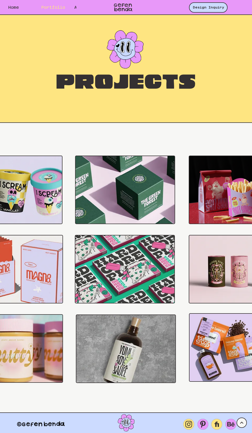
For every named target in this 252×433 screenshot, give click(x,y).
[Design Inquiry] (208, 7)
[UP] (242, 423)
